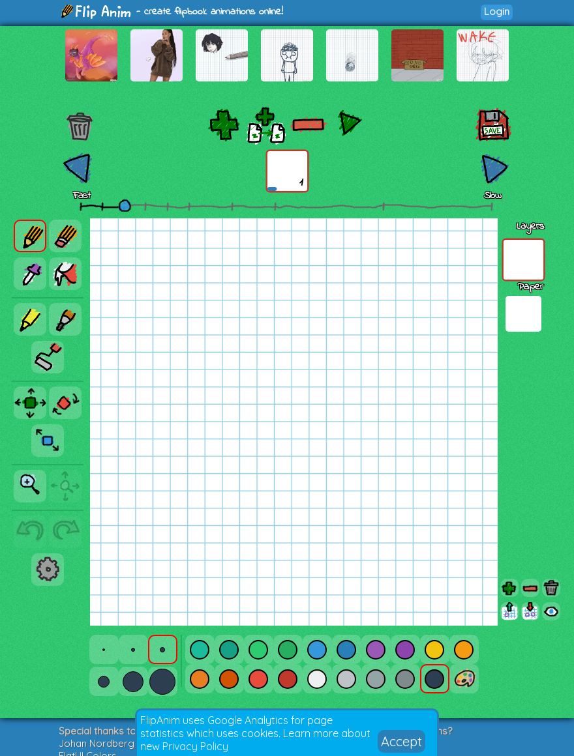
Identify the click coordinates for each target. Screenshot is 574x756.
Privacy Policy (195, 746)
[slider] (124, 205)
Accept (401, 741)
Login (496, 11)
